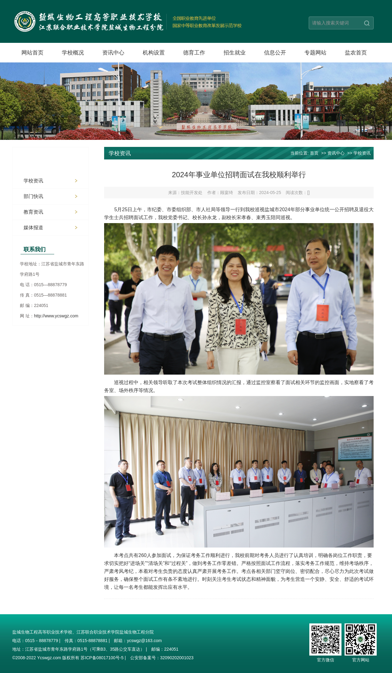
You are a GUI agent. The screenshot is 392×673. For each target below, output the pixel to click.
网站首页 (32, 53)
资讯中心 (113, 53)
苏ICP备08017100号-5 (102, 657)
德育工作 (194, 53)
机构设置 (154, 53)
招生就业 (235, 53)
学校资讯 (33, 180)
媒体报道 (33, 227)
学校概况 (73, 53)
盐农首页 (356, 53)
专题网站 (315, 53)
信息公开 (275, 53)
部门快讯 (33, 196)
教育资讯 (33, 212)
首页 (314, 153)
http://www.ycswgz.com (56, 315)
